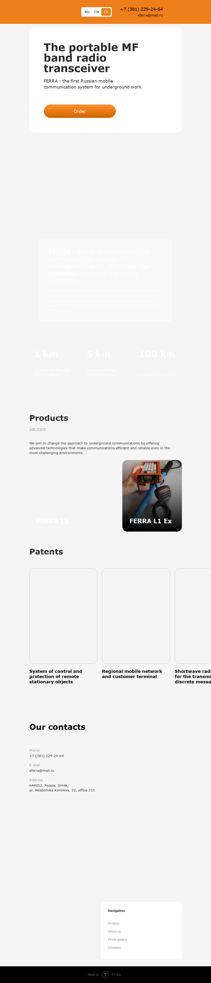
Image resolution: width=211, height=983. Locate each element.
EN (106, 12)
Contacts (114, 948)
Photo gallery (118, 939)
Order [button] (80, 111)
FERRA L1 (52, 520)
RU (87, 12)
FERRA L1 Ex (150, 520)
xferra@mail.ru (150, 15)
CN (96, 12)
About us (114, 931)
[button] (105, 175)
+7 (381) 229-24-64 (141, 9)
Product (113, 923)
